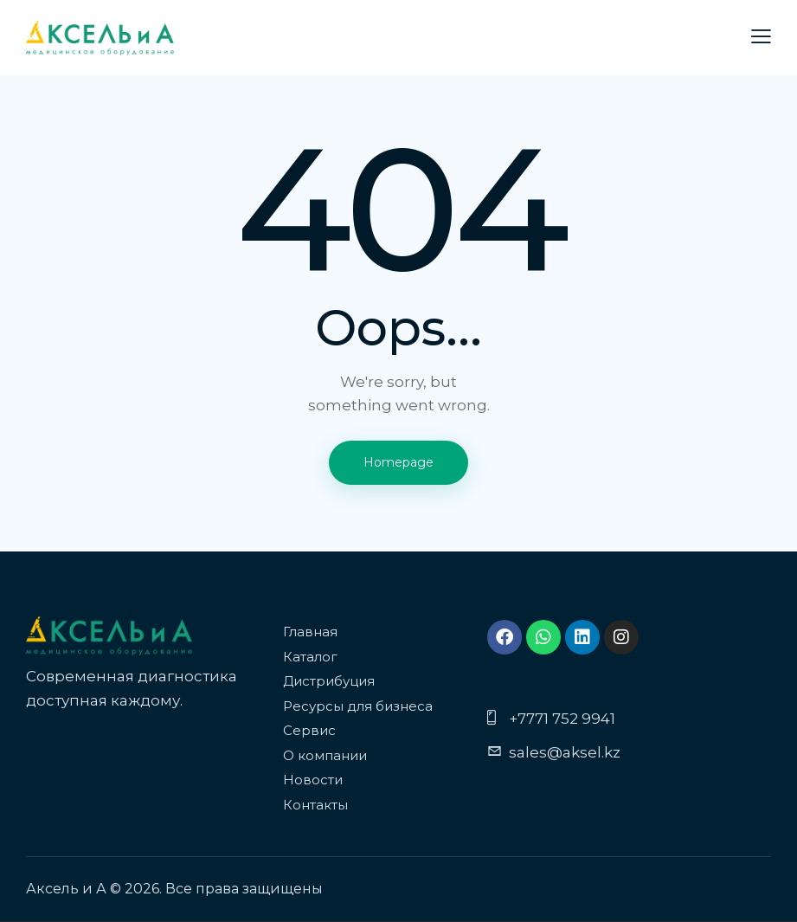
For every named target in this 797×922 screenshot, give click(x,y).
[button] (761, 36)
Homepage (398, 462)
